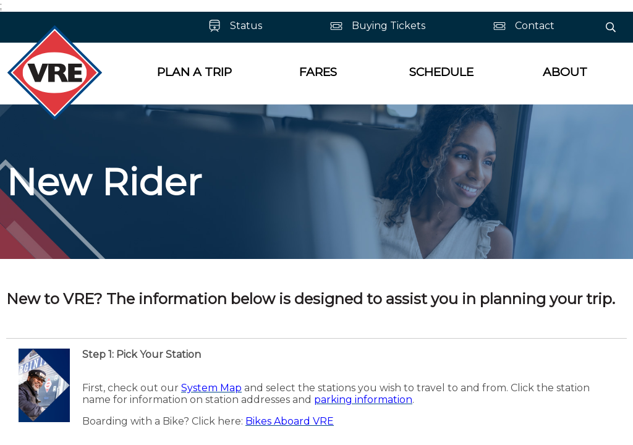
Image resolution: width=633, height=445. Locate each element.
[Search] (610, 27)
